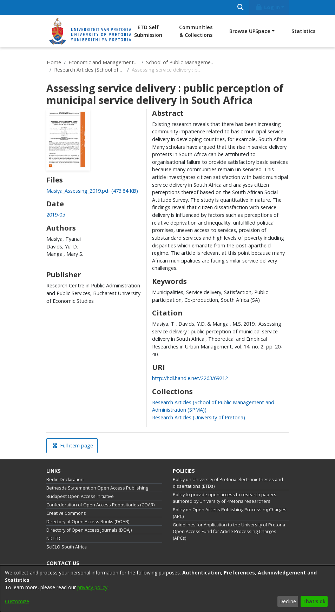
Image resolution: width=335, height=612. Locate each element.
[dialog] (167, 588)
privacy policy (92, 587)
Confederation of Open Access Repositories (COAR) (100, 505)
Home (54, 62)
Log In (267, 7)
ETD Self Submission (148, 31)
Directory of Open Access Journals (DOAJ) (89, 530)
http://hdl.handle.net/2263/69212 (190, 378)
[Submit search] (240, 7)
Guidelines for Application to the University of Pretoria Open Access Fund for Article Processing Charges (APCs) (229, 531)
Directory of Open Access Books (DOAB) (87, 522)
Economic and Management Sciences (103, 62)
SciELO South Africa (66, 547)
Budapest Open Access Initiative (80, 496)
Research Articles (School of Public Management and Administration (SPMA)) (89, 69)
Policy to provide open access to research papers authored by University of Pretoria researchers (224, 498)
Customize (17, 601)
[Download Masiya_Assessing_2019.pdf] (92, 190)
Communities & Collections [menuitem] (195, 31)
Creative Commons (66, 513)
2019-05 (55, 214)
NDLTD (53, 538)
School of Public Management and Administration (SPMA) (181, 62)
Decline (287, 601)
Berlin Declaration (65, 480)
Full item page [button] (72, 445)
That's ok (314, 601)
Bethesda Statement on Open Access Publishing (97, 488)
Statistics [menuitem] (303, 31)
